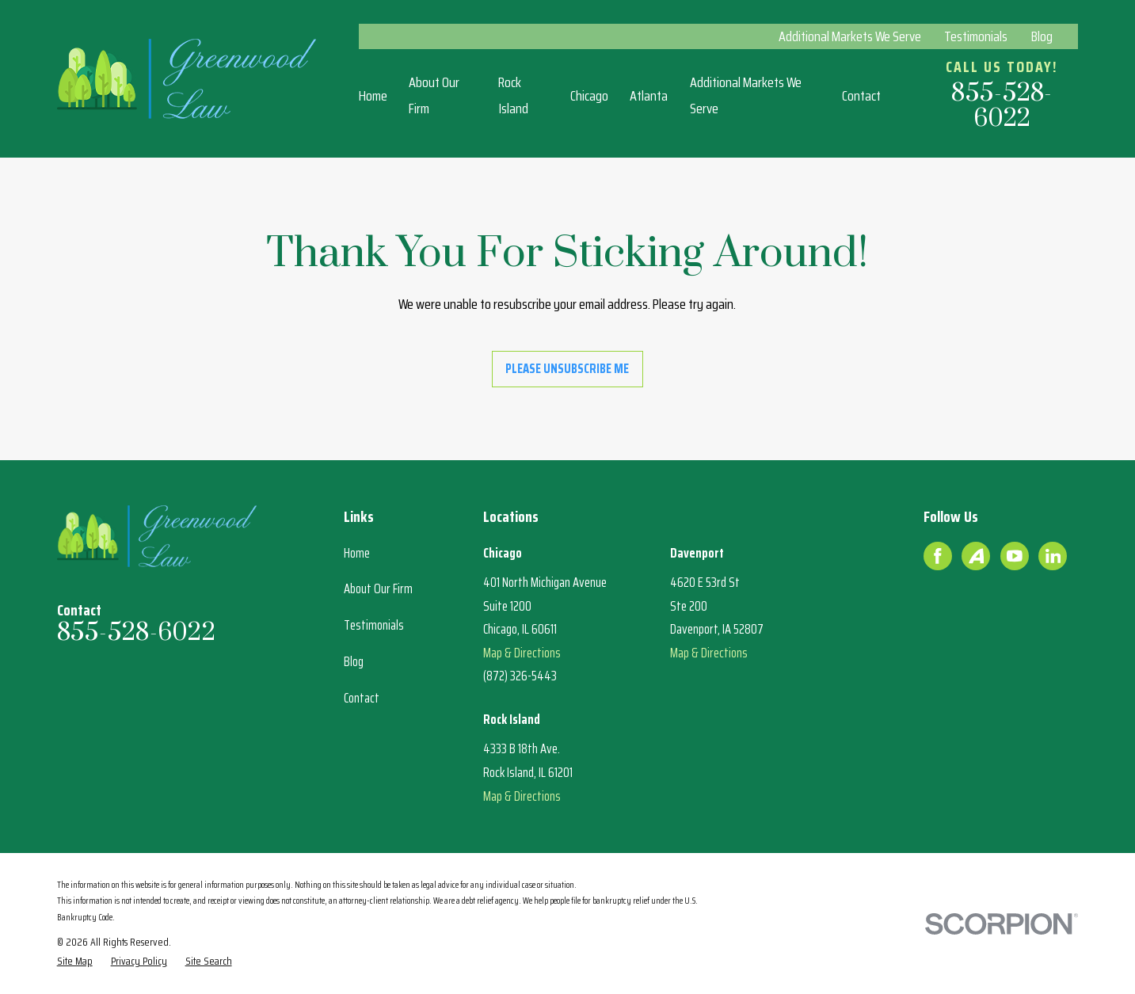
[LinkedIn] (1053, 556)
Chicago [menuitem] (589, 96)
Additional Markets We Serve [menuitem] (746, 95)
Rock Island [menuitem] (513, 95)
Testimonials (975, 36)
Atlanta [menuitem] (649, 96)
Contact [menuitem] (861, 96)
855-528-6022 (1001, 106)
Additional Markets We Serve (850, 36)
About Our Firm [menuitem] (434, 95)
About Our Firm (378, 588)
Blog (1042, 36)
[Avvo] (977, 556)
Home (357, 553)
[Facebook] (938, 556)
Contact (361, 697)
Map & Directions (522, 652)
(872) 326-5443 (520, 675)
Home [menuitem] (373, 96)
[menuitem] (75, 961)
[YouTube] (1015, 556)
